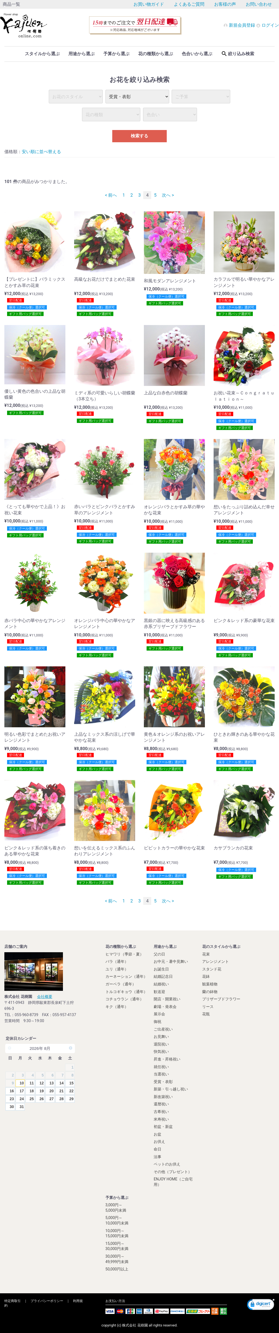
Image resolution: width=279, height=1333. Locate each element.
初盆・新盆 (163, 1126)
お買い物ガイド (149, 4)
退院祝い (161, 1044)
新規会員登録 (239, 25)
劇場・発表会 (165, 1006)
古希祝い (161, 1111)
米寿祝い (161, 1119)
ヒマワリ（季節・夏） (124, 954)
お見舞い (161, 1036)
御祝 (157, 1021)
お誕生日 (161, 969)
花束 (206, 954)
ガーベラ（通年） (120, 984)
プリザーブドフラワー (221, 999)
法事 (157, 1156)
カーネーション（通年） (126, 976)
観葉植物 (209, 984)
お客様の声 (225, 4)
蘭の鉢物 (209, 991)
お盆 (157, 1134)
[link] (261, 1305)
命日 (157, 1149)
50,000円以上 (116, 1269)
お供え (159, 1141)
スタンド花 (211, 969)
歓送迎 (159, 991)
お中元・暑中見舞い (171, 961)
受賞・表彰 (163, 1081)
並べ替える (50, 151)
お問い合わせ (259, 4)
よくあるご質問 (189, 4)
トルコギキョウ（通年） (126, 991)
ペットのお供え (167, 1164)
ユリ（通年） (116, 969)
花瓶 (206, 1014)
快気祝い (161, 1051)
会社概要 (44, 996)
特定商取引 (12, 1301)
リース (208, 1006)
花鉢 (206, 976)
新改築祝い (163, 1096)
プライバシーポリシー (47, 1301)
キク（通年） (116, 1006)
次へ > (168, 195)
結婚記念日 (163, 976)
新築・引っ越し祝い (171, 1089)
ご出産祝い (163, 1029)
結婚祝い (161, 984)
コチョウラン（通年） (124, 999)
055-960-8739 (26, 1014)
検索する (139, 135)
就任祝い (161, 1066)
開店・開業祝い (167, 999)
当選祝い (161, 1074)
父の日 (159, 954)
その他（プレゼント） (173, 1171)
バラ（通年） (116, 961)
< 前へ (111, 195)
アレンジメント (215, 961)
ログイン (267, 25)
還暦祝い (161, 1104)
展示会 (159, 1014)
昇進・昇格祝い (167, 1059)
